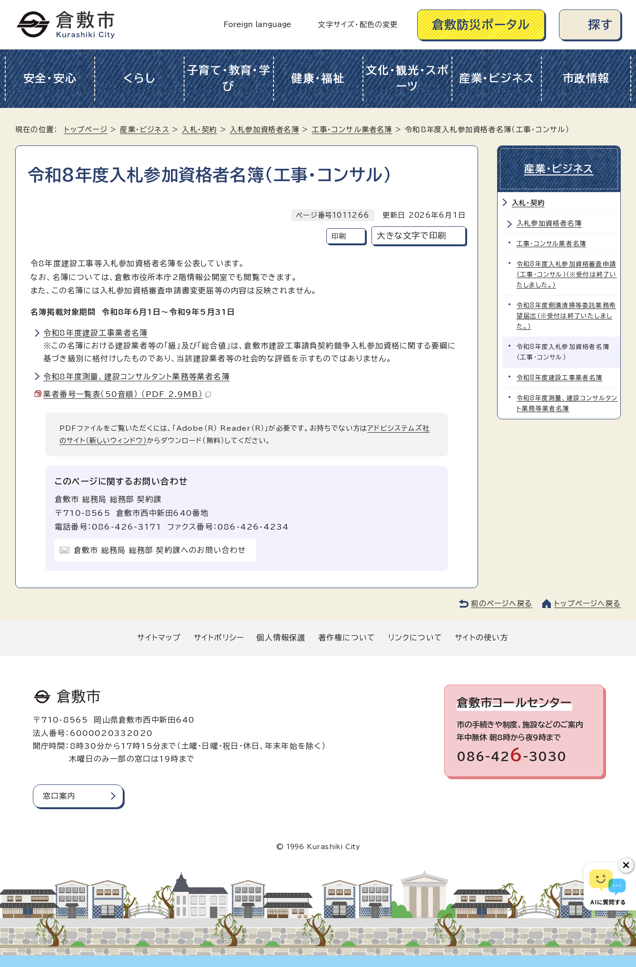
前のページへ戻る (501, 603)
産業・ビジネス (497, 78)
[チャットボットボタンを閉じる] (626, 865)
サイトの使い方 (481, 637)
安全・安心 (50, 78)
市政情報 (586, 78)
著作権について (346, 637)
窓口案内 (59, 796)
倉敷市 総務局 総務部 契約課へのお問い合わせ (160, 550)
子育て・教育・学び (229, 78)
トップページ (86, 129)
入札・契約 (199, 129)
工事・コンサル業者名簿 (352, 129)
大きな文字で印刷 (411, 236)
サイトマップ (159, 637)
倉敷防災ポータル (481, 24)
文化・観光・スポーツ (407, 78)
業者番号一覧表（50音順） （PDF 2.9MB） (127, 394)
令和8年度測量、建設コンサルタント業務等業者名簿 (136, 376)
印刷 (339, 236)
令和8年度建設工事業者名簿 (95, 333)
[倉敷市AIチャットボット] (607, 887)
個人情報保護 (280, 637)
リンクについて (415, 637)
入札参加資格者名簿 (264, 129)
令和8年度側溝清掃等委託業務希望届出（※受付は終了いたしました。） (566, 315)
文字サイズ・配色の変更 (358, 24)
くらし (139, 78)
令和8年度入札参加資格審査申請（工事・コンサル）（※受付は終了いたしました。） (566, 274)
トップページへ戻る (587, 603)
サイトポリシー (219, 637)
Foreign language (257, 24)
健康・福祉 (318, 78)
